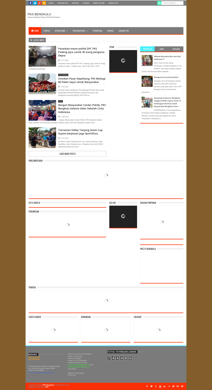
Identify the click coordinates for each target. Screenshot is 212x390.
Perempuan (97, 30)
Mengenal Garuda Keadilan (166, 77)
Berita (60, 101)
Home (51, 3)
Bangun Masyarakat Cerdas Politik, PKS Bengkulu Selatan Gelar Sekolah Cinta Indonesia (82, 108)
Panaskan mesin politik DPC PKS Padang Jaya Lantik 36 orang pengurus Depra (81, 52)
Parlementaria (79, 30)
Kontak (75, 3)
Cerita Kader (35, 317)
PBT (47, 387)
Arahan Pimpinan (148, 202)
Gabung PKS (113, 3)
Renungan (86, 317)
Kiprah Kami (60, 30)
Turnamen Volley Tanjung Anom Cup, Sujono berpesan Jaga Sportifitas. (80, 131)
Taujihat (137, 317)
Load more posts (67, 153)
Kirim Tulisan (98, 3)
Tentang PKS (62, 3)
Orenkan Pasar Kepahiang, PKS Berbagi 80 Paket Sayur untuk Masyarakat (81, 80)
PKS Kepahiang (63, 75)
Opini (111, 47)
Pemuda (110, 30)
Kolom (112, 202)
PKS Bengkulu (39, 14)
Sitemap (86, 3)
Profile (47, 30)
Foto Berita (34, 202)
